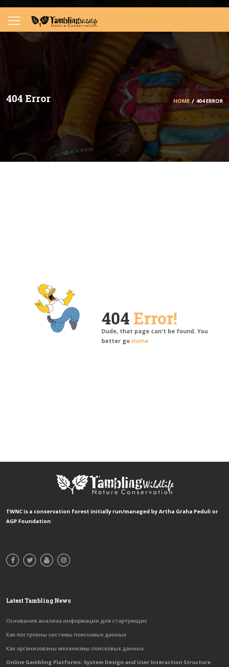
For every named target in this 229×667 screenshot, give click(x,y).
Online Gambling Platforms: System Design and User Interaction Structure (108, 662)
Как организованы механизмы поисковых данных (75, 648)
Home (140, 341)
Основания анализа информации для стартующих (76, 620)
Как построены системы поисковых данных (66, 634)
